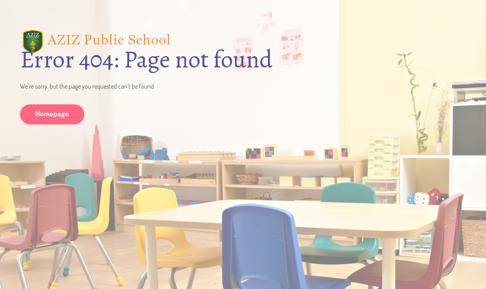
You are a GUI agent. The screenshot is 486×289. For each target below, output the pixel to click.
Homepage (52, 113)
